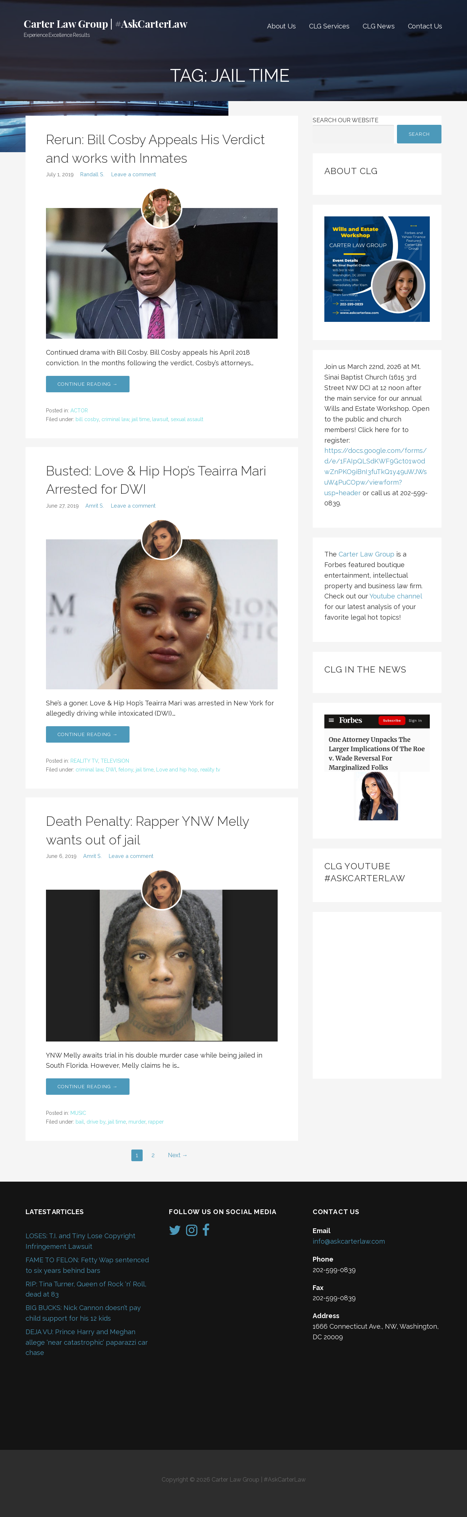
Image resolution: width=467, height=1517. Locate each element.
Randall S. (92, 174)
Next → (178, 1155)
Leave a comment (133, 174)
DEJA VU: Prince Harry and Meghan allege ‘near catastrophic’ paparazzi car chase (87, 1342)
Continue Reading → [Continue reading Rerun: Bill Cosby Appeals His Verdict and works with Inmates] (88, 384)
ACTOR (79, 410)
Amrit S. (94, 506)
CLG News (379, 26)
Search (419, 134)
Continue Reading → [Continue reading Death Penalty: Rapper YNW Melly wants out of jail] (88, 1086)
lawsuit (160, 419)
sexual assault (187, 419)
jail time (141, 419)
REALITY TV (84, 761)
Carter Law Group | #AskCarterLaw (106, 23)
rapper (156, 1122)
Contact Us (425, 26)
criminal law (115, 419)
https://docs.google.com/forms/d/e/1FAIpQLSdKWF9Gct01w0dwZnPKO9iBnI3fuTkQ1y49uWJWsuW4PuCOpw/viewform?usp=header (375, 471)
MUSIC (78, 1113)
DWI (111, 770)
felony (126, 770)
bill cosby (87, 419)
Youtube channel (396, 596)
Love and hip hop (177, 770)
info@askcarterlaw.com (349, 1241)
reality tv (210, 770)
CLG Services (329, 26)
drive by (95, 1122)
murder (137, 1122)
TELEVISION (115, 761)
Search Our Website (345, 120)
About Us (281, 26)
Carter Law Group (366, 554)
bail (80, 1122)
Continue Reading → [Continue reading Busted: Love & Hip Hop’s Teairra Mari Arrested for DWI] (88, 734)
